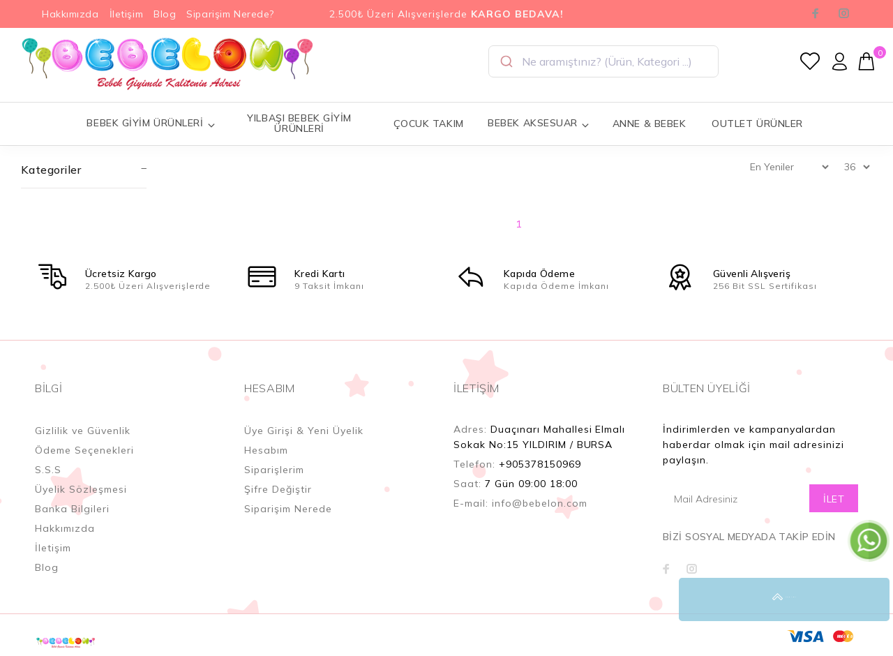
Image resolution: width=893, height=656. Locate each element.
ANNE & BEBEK (649, 123)
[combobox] (603, 61)
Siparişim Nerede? (230, 14)
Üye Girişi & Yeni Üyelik (303, 430)
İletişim (126, 14)
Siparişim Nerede (288, 508)
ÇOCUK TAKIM (428, 123)
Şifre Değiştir (278, 489)
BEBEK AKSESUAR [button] (539, 123)
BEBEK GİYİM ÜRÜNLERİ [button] (151, 123)
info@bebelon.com (539, 503)
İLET (833, 499)
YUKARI (868, 599)
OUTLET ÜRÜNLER (757, 123)
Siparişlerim (274, 469)
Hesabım (266, 450)
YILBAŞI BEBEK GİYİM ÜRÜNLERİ (299, 123)
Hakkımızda (70, 14)
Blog (164, 14)
